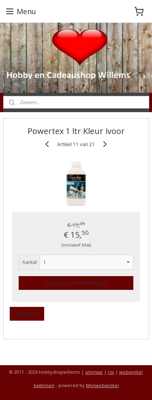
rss (111, 372)
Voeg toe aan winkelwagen (76, 282)
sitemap (94, 372)
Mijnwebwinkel (102, 385)
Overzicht (27, 313)
